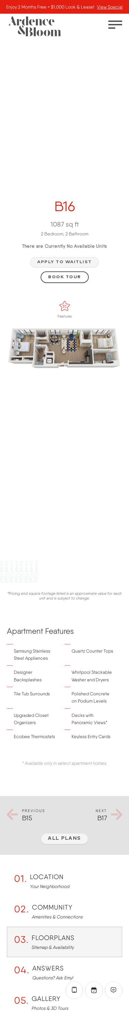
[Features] (64, 306)
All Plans (64, 838)
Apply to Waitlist (64, 262)
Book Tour (64, 277)
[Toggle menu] (115, 24)
